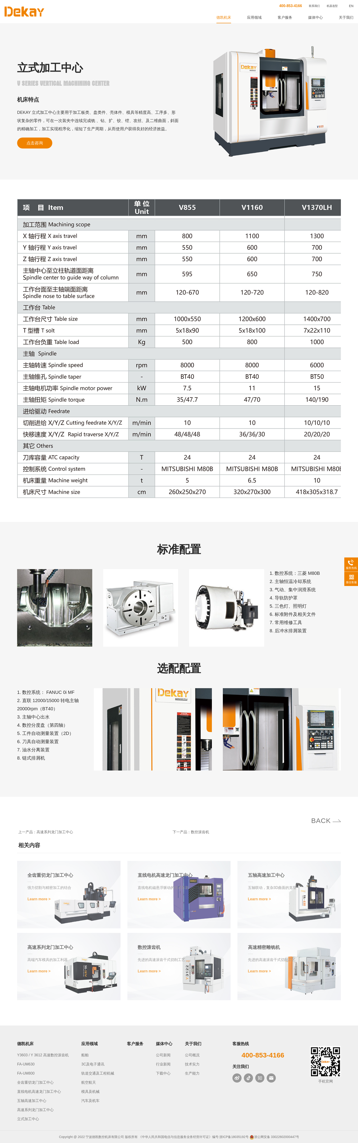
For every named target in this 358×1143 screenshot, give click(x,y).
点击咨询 (34, 143)
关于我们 (346, 17)
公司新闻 (163, 1055)
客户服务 (285, 17)
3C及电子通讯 (92, 1064)
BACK (321, 820)
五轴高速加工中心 (31, 1101)
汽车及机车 (90, 1101)
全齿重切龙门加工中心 (35, 1082)
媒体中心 (315, 17)
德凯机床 (223, 17)
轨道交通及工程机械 (97, 1073)
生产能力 (192, 1073)
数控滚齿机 (200, 832)
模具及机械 (90, 1092)
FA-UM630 (25, 1064)
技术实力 (192, 1064)
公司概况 (192, 1055)
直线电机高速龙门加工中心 (39, 1092)
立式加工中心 (28, 1119)
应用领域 (254, 17)
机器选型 (332, 6)
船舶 (85, 1055)
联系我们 (314, 6)
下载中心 (163, 1073)
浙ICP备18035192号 (234, 1137)
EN (351, 6)
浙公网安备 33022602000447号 (276, 1137)
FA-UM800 (25, 1073)
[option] (271, 102)
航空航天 (88, 1082)
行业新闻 (163, 1064)
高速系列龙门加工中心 (55, 832)
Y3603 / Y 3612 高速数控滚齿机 (43, 1055)
